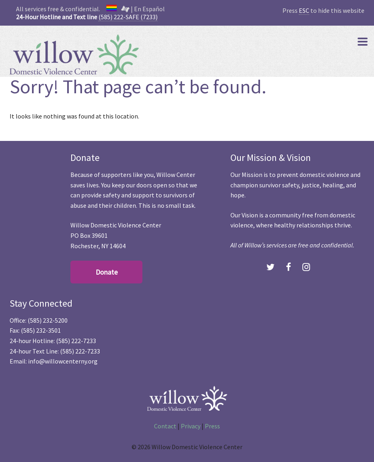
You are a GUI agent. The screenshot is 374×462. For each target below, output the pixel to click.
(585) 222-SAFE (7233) (128, 17)
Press (212, 426)
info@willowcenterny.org (63, 361)
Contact (165, 426)
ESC (304, 10)
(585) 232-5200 (48, 320)
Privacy (190, 426)
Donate (107, 272)
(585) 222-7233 (76, 341)
